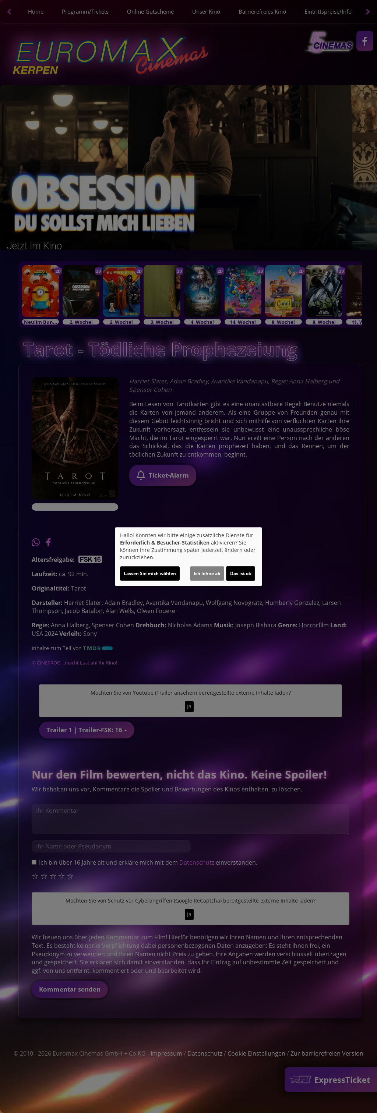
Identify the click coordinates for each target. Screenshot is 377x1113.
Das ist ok (240, 573)
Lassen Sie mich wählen (150, 573)
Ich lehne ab (207, 573)
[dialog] (188, 556)
